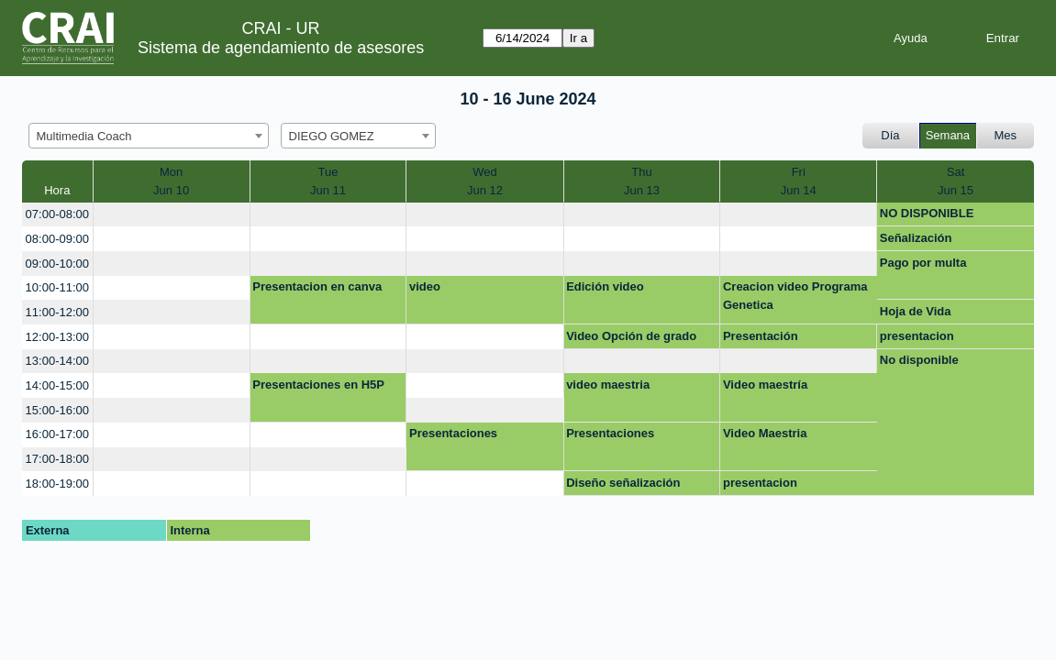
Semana (948, 135)
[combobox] (148, 135)
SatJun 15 (955, 181)
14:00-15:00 (57, 385)
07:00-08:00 (57, 214)
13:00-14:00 (57, 361)
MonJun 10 (171, 181)
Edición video (605, 286)
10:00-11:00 (57, 287)
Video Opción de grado (631, 336)
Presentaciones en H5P (318, 384)
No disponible (919, 360)
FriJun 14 (799, 181)
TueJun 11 (328, 181)
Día (890, 135)
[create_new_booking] (172, 215)
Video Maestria (765, 433)
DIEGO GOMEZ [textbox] (331, 136)
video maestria (608, 384)
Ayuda (911, 38)
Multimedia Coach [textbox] (84, 136)
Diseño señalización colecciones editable (624, 486)
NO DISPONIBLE (927, 213)
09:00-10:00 (57, 263)
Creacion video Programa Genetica (795, 296)
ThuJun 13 (642, 181)
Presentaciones (453, 433)
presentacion (917, 336)
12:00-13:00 (57, 337)
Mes (1006, 135)
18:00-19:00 (57, 483)
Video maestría (765, 384)
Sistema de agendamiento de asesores (281, 47)
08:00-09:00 (57, 239)
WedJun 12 (485, 181)
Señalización (916, 238)
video (424, 286)
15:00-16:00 (57, 410)
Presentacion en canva (317, 286)
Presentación (760, 336)
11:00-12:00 (57, 312)
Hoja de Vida (915, 311)
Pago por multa (923, 263)
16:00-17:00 (57, 434)
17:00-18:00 (57, 459)
